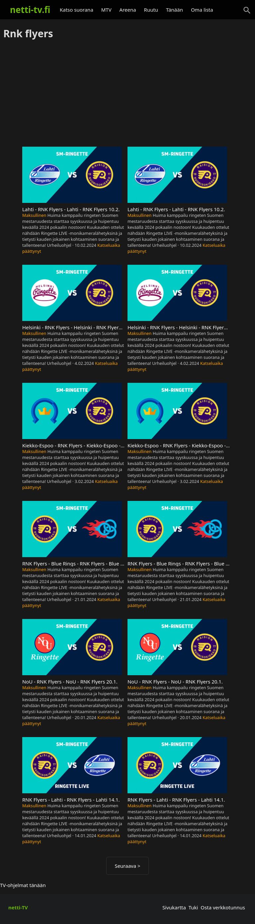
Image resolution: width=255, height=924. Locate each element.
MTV (106, 9)
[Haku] (247, 10)
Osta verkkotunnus (223, 907)
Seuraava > (127, 865)
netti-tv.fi (30, 10)
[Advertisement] (127, 93)
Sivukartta (174, 907)
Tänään (174, 9)
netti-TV (18, 907)
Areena (128, 9)
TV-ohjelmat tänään (23, 885)
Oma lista (202, 9)
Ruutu (151, 9)
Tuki (193, 907)
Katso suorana (76, 9)
